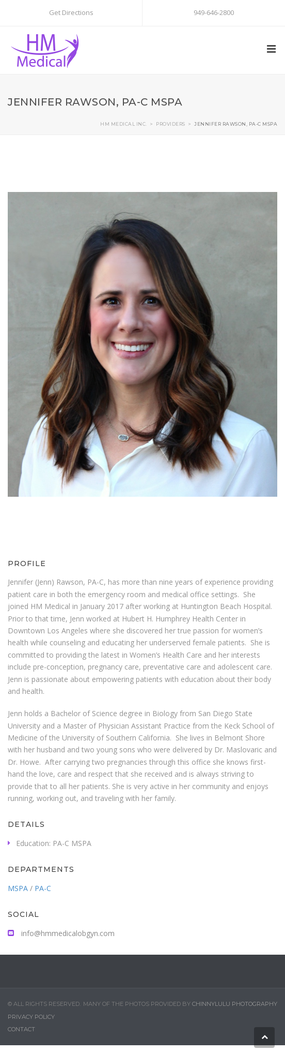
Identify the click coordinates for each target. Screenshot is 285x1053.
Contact (21, 1029)
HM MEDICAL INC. (123, 124)
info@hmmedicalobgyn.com (61, 933)
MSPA (18, 888)
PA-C (43, 888)
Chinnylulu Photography (234, 1003)
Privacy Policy (31, 1016)
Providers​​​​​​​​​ (170, 124)
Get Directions (71, 12)
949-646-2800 (214, 12)
